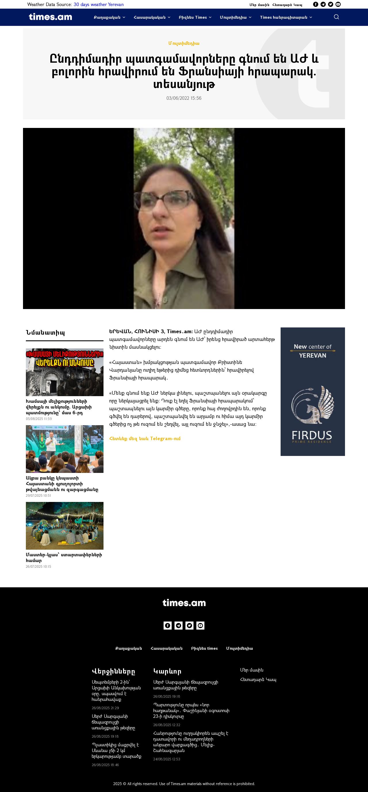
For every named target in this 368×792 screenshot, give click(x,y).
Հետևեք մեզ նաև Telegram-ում (145, 438)
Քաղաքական (107, 17)
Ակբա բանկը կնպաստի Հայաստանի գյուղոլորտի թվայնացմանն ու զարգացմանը (62, 483)
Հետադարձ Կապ (287, 4)
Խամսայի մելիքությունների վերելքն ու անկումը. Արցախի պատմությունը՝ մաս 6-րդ (59, 406)
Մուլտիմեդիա (233, 17)
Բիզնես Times (193, 17)
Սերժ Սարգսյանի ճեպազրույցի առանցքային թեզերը (113, 721)
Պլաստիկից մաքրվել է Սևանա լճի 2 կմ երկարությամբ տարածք (116, 750)
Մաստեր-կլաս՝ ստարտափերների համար (64, 557)
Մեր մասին (260, 4)
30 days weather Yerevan (99, 4)
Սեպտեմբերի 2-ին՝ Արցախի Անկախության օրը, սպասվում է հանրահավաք (116, 690)
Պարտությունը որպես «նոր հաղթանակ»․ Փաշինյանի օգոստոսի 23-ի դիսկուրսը (191, 710)
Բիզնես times (204, 648)
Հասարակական (150, 17)
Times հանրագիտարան (283, 17)
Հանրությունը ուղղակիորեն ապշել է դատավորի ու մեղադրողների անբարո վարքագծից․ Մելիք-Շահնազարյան (190, 741)
